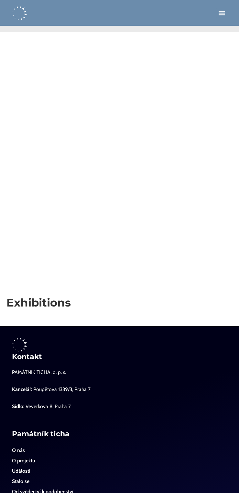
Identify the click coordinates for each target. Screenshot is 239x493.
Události (21, 471)
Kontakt (27, 356)
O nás (18, 450)
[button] (221, 13)
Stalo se (20, 481)
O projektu (23, 461)
